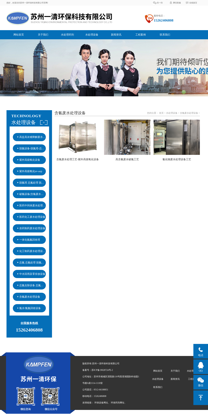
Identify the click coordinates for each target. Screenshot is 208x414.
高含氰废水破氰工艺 (127, 159)
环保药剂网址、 (119, 402)
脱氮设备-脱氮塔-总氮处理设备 (32, 148)
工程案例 (140, 34)
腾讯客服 (177, 3)
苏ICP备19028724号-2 (102, 370)
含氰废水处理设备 (29, 296)
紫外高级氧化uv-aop (30, 171)
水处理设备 (91, 34)
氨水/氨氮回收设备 (30, 308)
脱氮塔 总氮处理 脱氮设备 (32, 182)
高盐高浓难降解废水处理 (32, 137)
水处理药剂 (67, 34)
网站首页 (18, 34)
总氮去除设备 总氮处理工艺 (32, 285)
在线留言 (193, 3)
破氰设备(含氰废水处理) (32, 194)
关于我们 (43, 34)
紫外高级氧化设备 (29, 159)
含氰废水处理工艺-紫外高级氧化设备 (77, 159)
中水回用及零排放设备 (32, 274)
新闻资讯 (116, 34)
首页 (161, 113)
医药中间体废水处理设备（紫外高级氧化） (32, 205)
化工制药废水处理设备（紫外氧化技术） (32, 251)
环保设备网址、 (102, 402)
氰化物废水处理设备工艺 (176, 159)
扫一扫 (160, 3)
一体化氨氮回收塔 (29, 239)
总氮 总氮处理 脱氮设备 (32, 262)
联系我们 (165, 34)
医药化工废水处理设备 (32, 216)
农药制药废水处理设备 (32, 228)
